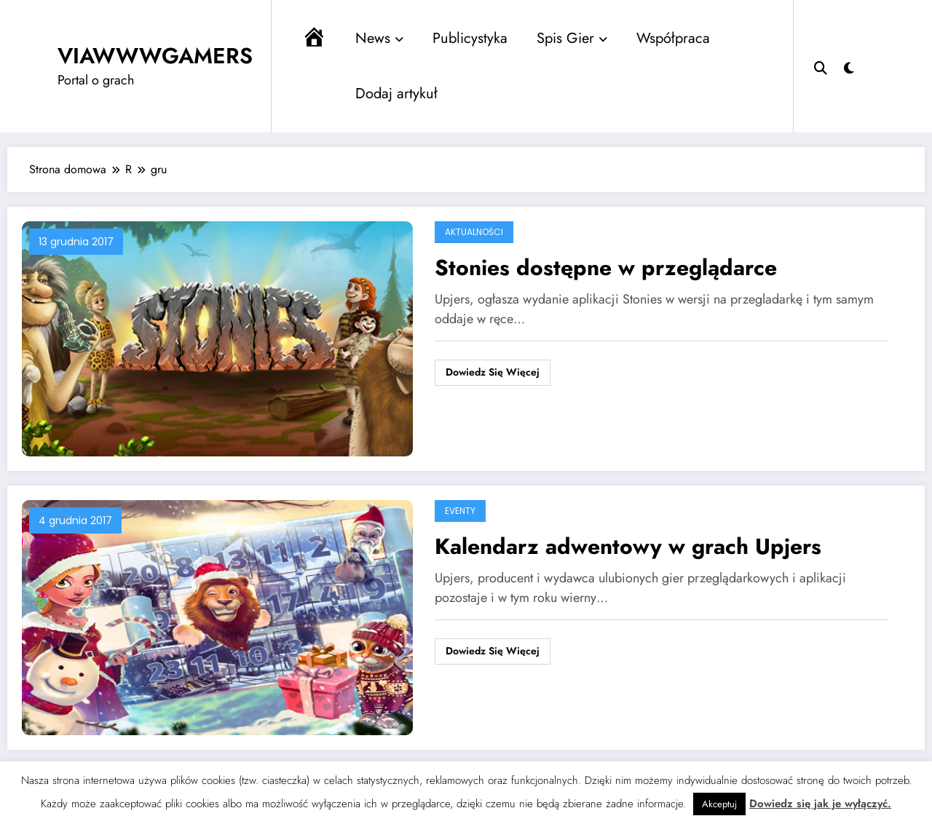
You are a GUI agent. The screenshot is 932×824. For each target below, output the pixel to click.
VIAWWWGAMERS (155, 55)
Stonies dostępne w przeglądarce (606, 267)
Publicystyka (470, 38)
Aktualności (474, 232)
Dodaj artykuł (396, 93)
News (379, 38)
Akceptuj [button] (719, 804)
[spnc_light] (849, 66)
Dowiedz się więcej (493, 372)
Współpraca (673, 38)
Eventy (460, 510)
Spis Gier (572, 38)
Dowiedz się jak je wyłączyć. (820, 804)
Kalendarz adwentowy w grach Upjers (628, 546)
